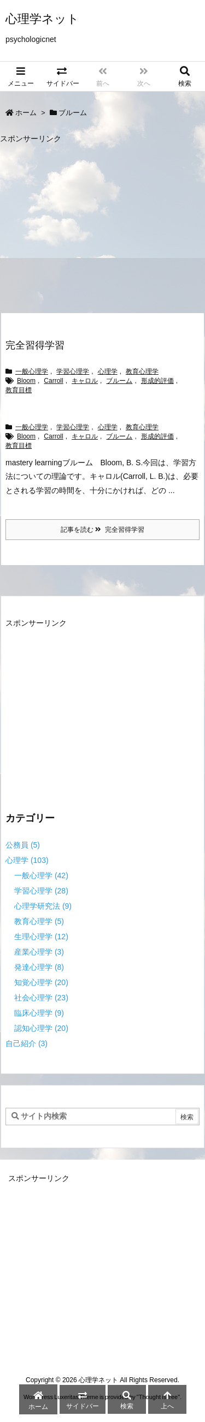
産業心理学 (39, 951)
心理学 (108, 371)
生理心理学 (41, 936)
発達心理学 (39, 967)
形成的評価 (157, 381)
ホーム (26, 113)
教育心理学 (142, 371)
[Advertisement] (92, 223)
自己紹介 (26, 1043)
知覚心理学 (41, 982)
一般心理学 (31, 371)
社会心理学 (41, 997)
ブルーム (119, 381)
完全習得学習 (35, 345)
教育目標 (18, 390)
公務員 (22, 845)
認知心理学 (41, 1028)
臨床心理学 (39, 1013)
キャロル (85, 381)
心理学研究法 (43, 906)
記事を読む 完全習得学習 (102, 529)
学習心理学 (72, 371)
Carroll (53, 381)
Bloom (26, 381)
